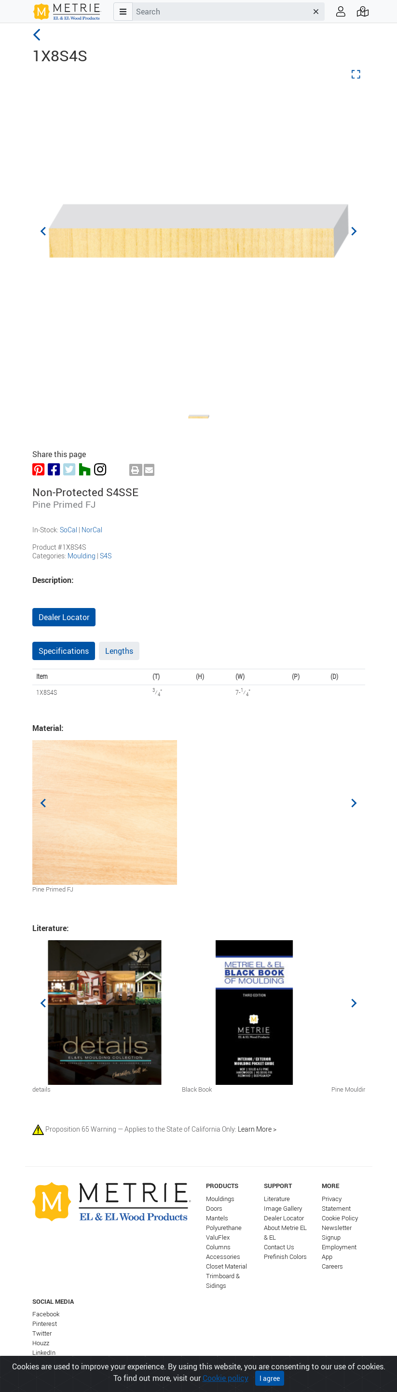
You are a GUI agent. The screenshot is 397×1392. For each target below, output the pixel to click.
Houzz (40, 1343)
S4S (105, 555)
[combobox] (220, 11)
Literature (277, 1199)
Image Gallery (283, 1208)
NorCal (92, 529)
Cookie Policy (340, 1218)
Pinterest (44, 1324)
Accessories (223, 1257)
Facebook (45, 1314)
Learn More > (257, 1129)
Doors (214, 1208)
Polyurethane (224, 1228)
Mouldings (220, 1199)
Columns (218, 1247)
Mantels (217, 1218)
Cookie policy (225, 1378)
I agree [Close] (270, 1378)
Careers (332, 1266)
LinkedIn (43, 1353)
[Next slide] (353, 231)
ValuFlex (218, 1237)
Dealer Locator (64, 617)
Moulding (82, 555)
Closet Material (226, 1266)
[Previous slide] (44, 231)
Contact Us (279, 1247)
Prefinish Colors (285, 1257)
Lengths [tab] (119, 651)
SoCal (68, 529)
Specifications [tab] (64, 651)
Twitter (42, 1333)
